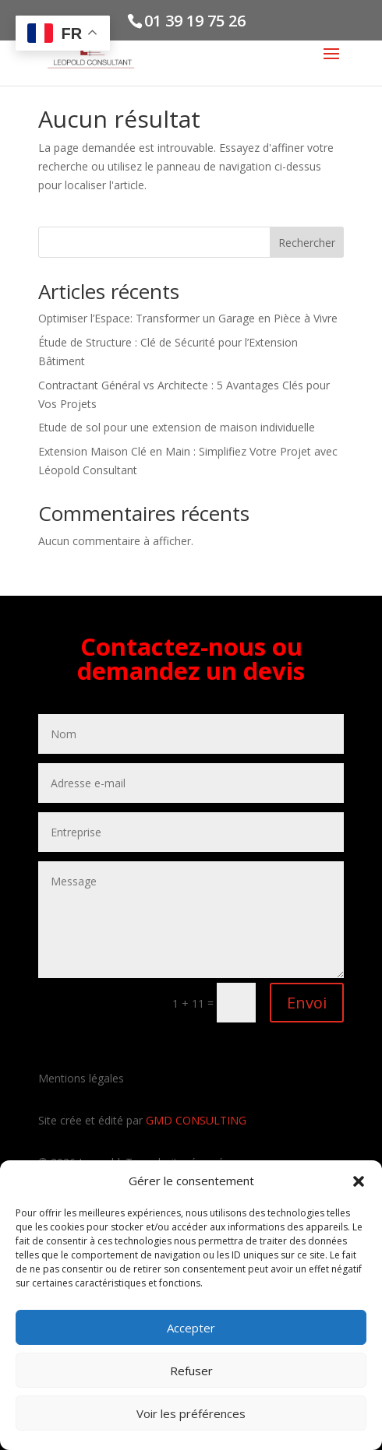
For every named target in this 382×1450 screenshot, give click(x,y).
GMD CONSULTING (196, 1120)
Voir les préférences (191, 1413)
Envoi (307, 1002)
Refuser (191, 1370)
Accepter (191, 1328)
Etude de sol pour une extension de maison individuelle (176, 427)
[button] (358, 1181)
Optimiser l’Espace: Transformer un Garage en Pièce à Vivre (188, 318)
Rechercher (306, 242)
